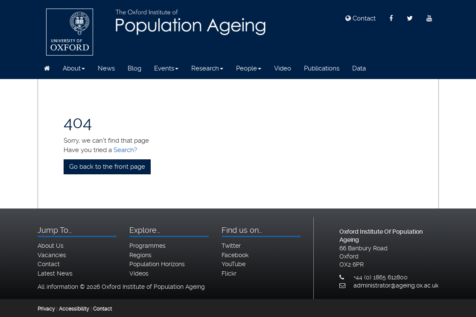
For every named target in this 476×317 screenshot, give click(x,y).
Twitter (231, 245)
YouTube (233, 264)
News (106, 68)
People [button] (248, 68)
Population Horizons (157, 264)
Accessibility (74, 309)
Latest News (55, 273)
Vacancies (52, 255)
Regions (140, 255)
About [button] (74, 68)
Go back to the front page (107, 166)
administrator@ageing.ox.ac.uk (395, 285)
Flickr (229, 273)
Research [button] (207, 68)
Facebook (235, 255)
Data (359, 68)
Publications (321, 68)
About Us (51, 245)
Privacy (46, 309)
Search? (125, 150)
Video (282, 68)
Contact (360, 18)
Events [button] (166, 68)
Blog (134, 68)
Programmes (147, 245)
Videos (139, 273)
